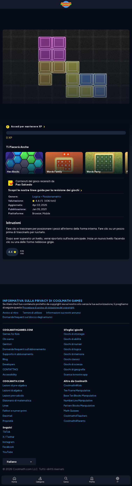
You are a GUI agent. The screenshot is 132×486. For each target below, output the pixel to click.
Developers (9, 364)
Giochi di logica (72, 349)
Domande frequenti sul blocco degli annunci (27, 317)
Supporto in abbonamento (18, 354)
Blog (5, 359)
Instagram (8, 442)
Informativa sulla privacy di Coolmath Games (42, 300)
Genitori (7, 344)
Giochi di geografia (74, 369)
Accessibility (10, 374)
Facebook (8, 446)
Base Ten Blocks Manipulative (80, 395)
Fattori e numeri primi (15, 410)
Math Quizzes (71, 410)
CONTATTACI (10, 369)
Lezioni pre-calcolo (13, 395)
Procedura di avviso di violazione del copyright (48, 307)
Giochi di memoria (74, 354)
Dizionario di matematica (17, 400)
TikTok (6, 431)
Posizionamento (52, 196)
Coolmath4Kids (73, 385)
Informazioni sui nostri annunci (63, 312)
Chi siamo (8, 339)
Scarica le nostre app (76, 374)
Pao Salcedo (24, 184)
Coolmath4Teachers (75, 415)
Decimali (7, 415)
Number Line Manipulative (78, 400)
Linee (5, 405)
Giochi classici (72, 359)
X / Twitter (8, 436)
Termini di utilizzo (32, 312)
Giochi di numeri (73, 344)
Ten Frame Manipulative (77, 390)
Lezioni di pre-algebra (15, 385)
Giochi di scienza (73, 364)
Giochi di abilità (72, 339)
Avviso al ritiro (10, 312)
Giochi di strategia (74, 333)
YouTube (8, 452)
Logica (36, 196)
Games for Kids (11, 333)
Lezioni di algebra (12, 390)
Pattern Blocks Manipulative (79, 405)
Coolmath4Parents (74, 420)
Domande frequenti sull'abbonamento (24, 349)
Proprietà (8, 420)
